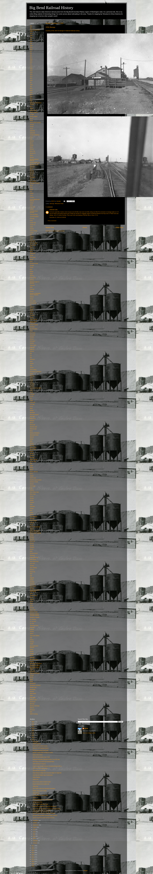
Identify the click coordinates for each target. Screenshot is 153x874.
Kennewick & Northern (35, 371)
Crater (31, 226)
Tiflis (31, 637)
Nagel (31, 465)
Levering (32, 394)
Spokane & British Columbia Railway (34, 614)
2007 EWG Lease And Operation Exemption (44, 788)
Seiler (31, 593)
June (34, 831)
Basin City (32, 151)
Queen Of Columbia (35, 526)
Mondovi (32, 445)
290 (31, 43)
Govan (31, 317)
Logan (31, 400)
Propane (32, 522)
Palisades (32, 506)
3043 (31, 49)
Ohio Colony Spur (34, 492)
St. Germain (33, 621)
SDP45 (86, 728)
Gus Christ (32, 333)
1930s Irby (35, 786)
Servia (31, 597)
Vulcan (31, 655)
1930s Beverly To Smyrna (39, 763)
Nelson (31, 469)
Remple (32, 545)
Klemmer (32, 375)
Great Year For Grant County (40, 746)
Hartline (32, 343)
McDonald (32, 424)
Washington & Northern (36, 663)
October (35, 822)
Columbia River (34, 214)
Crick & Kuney (33, 230)
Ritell (31, 551)
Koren (31, 377)
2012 (33, 857)
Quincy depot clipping (35, 533)
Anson (31, 128)
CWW (31, 239)
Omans (32, 496)
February (35, 840)
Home (85, 227)
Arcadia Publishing (34, 134)
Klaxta (31, 373)
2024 (33, 726)
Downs (31, 267)
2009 (33, 863)
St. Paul (32, 623)
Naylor (31, 467)
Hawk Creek (33, 345)
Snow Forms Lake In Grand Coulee (42, 781)
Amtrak (31, 126)
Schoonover (33, 586)
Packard (32, 502)
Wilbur (31, 695)
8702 (31, 92)
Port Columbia (33, 516)
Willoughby (32, 697)
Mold (31, 441)
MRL (31, 463)
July (34, 829)
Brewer (31, 175)
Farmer (32, 291)
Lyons (31, 406)
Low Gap (32, 404)
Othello (31, 500)
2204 (31, 33)
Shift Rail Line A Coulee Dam (40, 768)
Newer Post (50, 227)
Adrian (31, 108)
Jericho (32, 367)
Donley (31, 259)
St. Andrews (33, 619)
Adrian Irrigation (34, 112)
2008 (33, 866)
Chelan (31, 203)
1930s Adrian (36, 793)
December (36, 741)
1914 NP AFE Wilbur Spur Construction (43, 775)
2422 (31, 37)
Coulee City (33, 222)
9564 (31, 100)
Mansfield (32, 412)
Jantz (31, 361)
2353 (31, 35)
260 (31, 39)
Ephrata (32, 279)
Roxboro (32, 569)
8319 (31, 90)
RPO (31, 573)
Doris (31, 261)
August (35, 827)
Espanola (32, 285)
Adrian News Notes (38, 754)
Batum (31, 155)
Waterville (32, 671)
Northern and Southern (35, 480)
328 (31, 53)
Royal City (32, 571)
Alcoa (31, 118)
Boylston (32, 173)
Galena (32, 307)
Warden (32, 661)
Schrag (31, 588)
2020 (33, 735)
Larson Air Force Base (35, 388)
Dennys (32, 249)
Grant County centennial (33, 322)
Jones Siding (33, 369)
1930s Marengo (37, 743)
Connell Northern (34, 216)
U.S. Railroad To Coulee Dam (40, 795)
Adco (31, 106)
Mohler (31, 439)
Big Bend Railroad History (51, 7)
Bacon (31, 143)
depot (31, 251)
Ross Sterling (33, 567)
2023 (33, 728)
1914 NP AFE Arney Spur (39, 770)
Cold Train (32, 207)
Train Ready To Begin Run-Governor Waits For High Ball (47, 772)
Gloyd (31, 313)
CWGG (32, 237)
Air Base (32, 114)
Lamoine (32, 384)
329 (31, 56)
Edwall (31, 271)
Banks (31, 147)
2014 (33, 852)
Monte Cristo (33, 447)
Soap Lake (32, 609)
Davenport (32, 241)
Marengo (52, 203)
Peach (31, 512)
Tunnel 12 (35, 797)
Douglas (32, 265)
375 (31, 64)
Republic (32, 547)
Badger (32, 145)
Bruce (31, 179)
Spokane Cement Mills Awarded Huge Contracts (45, 815)
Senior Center (33, 595)
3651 (31, 62)
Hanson (32, 339)
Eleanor (32, 275)
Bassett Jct (32, 153)
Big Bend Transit (34, 164)
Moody (31, 451)
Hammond (32, 335)
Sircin (31, 605)
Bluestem (32, 166)
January (35, 843)
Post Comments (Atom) (59, 231)
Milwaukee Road (59, 203)
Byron (31, 185)
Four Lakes (33, 301)
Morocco (32, 455)
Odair (31, 488)
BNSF (31, 168)
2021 (33, 733)
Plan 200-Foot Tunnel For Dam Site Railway (44, 813)
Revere (32, 549)
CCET (31, 195)
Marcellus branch (34, 414)
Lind (31, 398)
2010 (33, 861)
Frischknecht (33, 303)
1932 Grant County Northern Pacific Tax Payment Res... (47, 808)
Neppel (31, 475)
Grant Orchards (34, 324)
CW (31, 234)
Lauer (31, 390)
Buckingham (33, 181)
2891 (31, 41)
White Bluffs (33, 693)
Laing (31, 382)
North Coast (33, 477)
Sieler (31, 603)
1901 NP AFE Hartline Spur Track (41, 757)
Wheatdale (32, 689)
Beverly (32, 157)
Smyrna (32, 607)
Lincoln (31, 396)
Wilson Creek (33, 699)
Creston (32, 228)
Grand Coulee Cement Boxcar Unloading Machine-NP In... (47, 766)
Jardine (32, 363)
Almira (31, 120)
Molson (32, 443)
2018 (33, 739)
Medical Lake (33, 428)
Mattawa (32, 420)
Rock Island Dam (34, 561)
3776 (31, 66)
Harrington (32, 341)
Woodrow (32, 709)
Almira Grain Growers (35, 122)
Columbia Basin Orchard (34, 211)
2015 (33, 850)
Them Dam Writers (34, 635)
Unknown (52, 209)
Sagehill (32, 577)
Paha (31, 504)
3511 (31, 58)
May (34, 834)
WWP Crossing (34, 714)
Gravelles (32, 326)
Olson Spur (33, 494)
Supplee (32, 629)
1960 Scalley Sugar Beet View (40, 804)
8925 (31, 96)
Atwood (32, 141)
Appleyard (32, 132)
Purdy (31, 524)
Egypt (31, 273)
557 (31, 82)
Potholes (32, 518)
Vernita (31, 651)
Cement (32, 197)
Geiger (31, 309)
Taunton (32, 631)
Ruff (31, 575)
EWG (31, 287)
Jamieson (32, 359)
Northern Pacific (34, 481)
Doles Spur (33, 257)
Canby (31, 189)
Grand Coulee (33, 319)
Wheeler (32, 691)
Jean (31, 365)
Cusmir (31, 232)
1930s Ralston (36, 777)
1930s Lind (35, 779)
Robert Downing (34, 557)
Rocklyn (32, 565)
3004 (31, 47)
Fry (31, 305)
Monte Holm (33, 449)
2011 (33, 859)
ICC (31, 355)
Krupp (31, 380)
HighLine (32, 349)
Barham (32, 149)
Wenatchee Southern (35, 685)
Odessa (32, 490)
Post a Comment (52, 220)
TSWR (31, 643)
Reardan (32, 539)
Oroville (32, 498)
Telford (31, 633)
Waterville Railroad (34, 673)
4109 (31, 72)
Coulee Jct (32, 224)
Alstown (32, 124)
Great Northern (33, 328)
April (34, 836)
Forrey (31, 299)
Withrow (32, 707)
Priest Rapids (33, 520)
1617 (31, 26)
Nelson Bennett (34, 471)
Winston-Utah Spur (35, 705)
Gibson (31, 311)
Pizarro (31, 514)
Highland (32, 347)
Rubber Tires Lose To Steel (40, 790)
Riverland (32, 555)
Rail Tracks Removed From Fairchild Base (43, 761)
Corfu (31, 220)
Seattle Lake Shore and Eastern (35, 590)
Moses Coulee (33, 459)
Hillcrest (32, 351)
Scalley (32, 579)
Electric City (33, 277)
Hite (31, 353)
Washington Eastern (35, 665)
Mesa (31, 431)
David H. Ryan (33, 243)
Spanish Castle (34, 612)
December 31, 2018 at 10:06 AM (57, 217)
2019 (33, 737)
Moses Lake (33, 461)
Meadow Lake (33, 426)
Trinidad (32, 641)
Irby (31, 357)
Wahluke (32, 657)
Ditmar (31, 255)
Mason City (33, 418)
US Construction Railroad (34, 646)
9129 (31, 98)
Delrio (31, 247)
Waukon (32, 675)
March (34, 838)
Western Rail (33, 687)
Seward (32, 599)
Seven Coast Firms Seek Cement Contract (43, 817)
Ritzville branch (34, 553)
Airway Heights (33, 116)
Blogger (86, 870)
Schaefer (32, 581)
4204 (31, 74)
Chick (31, 205)
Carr (31, 191)
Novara (32, 484)
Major (31, 408)
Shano (31, 601)
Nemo (31, 473)
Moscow (32, 457)
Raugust (32, 537)
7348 (31, 84)
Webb (31, 679)
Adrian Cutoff (33, 110)
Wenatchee (33, 683)
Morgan (32, 453)
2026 (33, 721)
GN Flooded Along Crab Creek (40, 750)
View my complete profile (89, 733)
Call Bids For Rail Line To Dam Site (42, 811)
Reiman (32, 543)
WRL (31, 712)
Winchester (33, 701)
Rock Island (33, 559)
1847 (31, 28)
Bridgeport (32, 177)
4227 (31, 78)
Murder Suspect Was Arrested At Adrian (43, 752)
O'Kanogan (33, 486)
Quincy (31, 528)
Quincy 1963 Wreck (35, 531)
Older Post (119, 227)
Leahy (31, 392)
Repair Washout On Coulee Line (41, 784)
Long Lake (32, 402)
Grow (31, 330)
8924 (31, 94)
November (36, 820)
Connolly (32, 218)
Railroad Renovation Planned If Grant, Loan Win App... (47, 759)
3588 (31, 60)
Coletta (31, 209)
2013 (33, 854)
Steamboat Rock (34, 625)
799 (31, 86)
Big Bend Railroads (35, 162)
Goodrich (32, 315)
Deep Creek (33, 245)
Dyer (31, 269)
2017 (33, 845)
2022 (33, 730)
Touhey (32, 639)
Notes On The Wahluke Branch (41, 748)
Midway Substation (34, 433)
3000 (31, 45)
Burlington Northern (35, 183)
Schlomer (32, 584)
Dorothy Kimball (34, 263)
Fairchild (32, 289)
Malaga (32, 410)
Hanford (32, 337)
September (36, 825)
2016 (33, 848)
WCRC (31, 677)
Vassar (31, 649)
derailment (32, 253)
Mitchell (32, 437)
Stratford (32, 627)
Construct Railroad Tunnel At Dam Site (42, 799)
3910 (31, 68)
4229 (31, 80)
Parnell (31, 508)
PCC (31, 510)
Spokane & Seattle (34, 617)
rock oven (32, 563)
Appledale (32, 130)
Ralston (32, 535)
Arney (31, 137)
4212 (31, 76)
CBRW (31, 193)
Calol (31, 187)
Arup (31, 139)
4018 (31, 70)
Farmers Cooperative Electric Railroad (35, 294)
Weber (31, 681)
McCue (31, 422)
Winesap (32, 703)
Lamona (32, 386)
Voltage (32, 653)
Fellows (32, 296)
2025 (33, 724)
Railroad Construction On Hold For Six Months (44, 806)
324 (31, 51)
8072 (31, 88)
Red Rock (32, 541)
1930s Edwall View (37, 802)
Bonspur (32, 171)
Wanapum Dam (34, 659)
